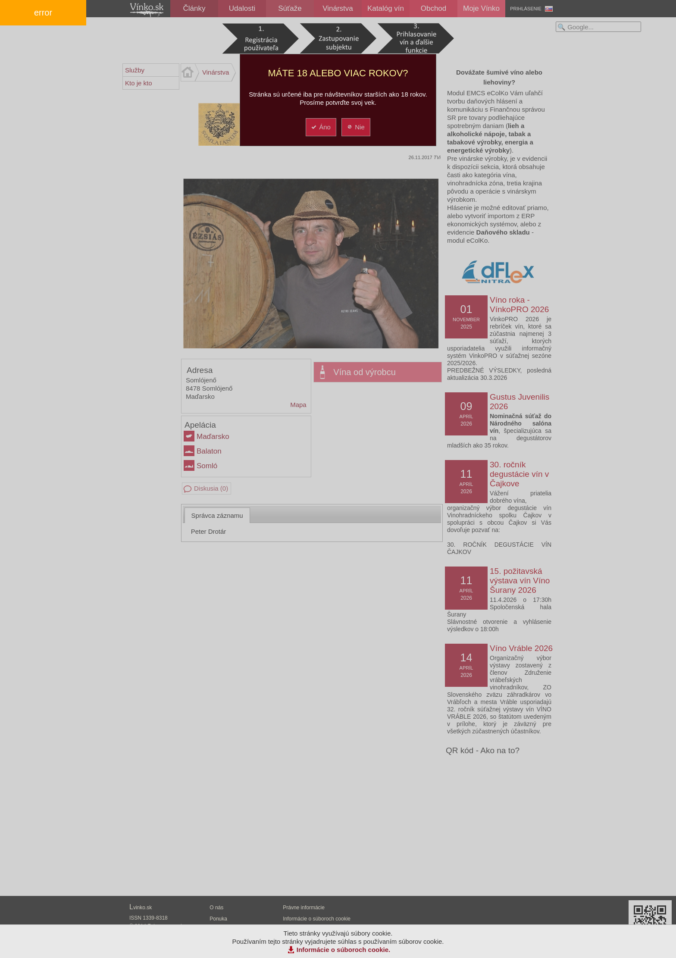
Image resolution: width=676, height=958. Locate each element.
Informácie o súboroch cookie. (344, 949)
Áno (320, 127)
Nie (355, 127)
